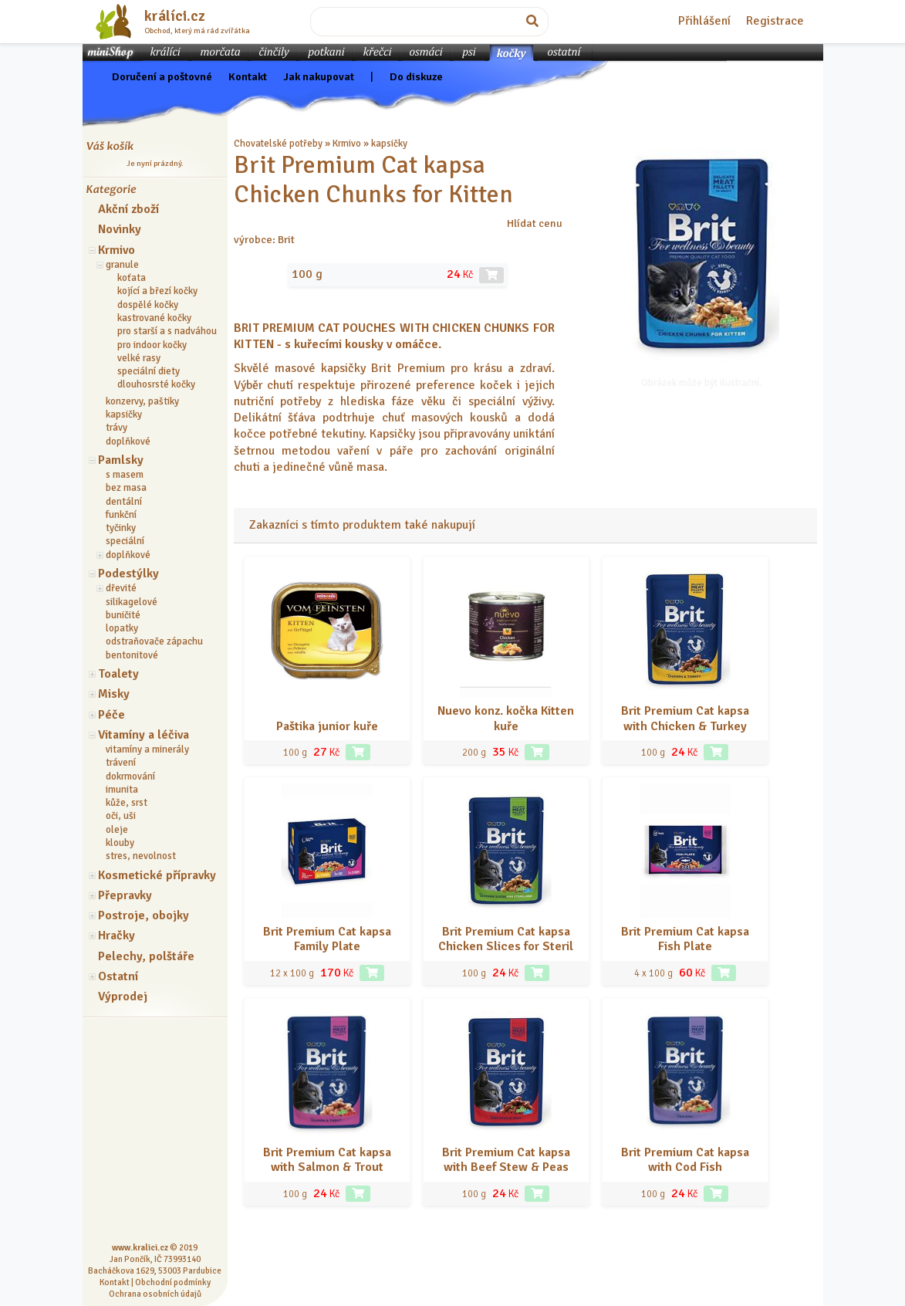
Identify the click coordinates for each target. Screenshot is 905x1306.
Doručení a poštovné (162, 76)
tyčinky (121, 528)
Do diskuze (416, 76)
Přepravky (125, 895)
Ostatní (118, 976)
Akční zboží (128, 209)
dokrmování (130, 776)
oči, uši (121, 816)
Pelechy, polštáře (146, 956)
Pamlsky (121, 460)
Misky (114, 694)
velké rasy (138, 358)
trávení (121, 762)
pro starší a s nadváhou (167, 331)
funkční (121, 515)
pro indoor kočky (152, 345)
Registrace (775, 21)
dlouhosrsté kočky (156, 384)
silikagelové (131, 602)
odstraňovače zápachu (154, 641)
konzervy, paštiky (142, 401)
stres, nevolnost (141, 856)
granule (122, 265)
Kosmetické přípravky (157, 875)
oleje (117, 830)
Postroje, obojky (143, 915)
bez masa (126, 488)
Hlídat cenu (534, 223)
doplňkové (128, 441)
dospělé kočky (147, 305)
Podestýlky (128, 573)
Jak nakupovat (318, 76)
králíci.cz (174, 16)
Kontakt (247, 76)
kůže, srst (126, 803)
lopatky (122, 628)
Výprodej (122, 996)
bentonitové (132, 655)
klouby (120, 843)
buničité (123, 615)
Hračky (116, 935)
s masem (125, 475)
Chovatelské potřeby (278, 143)
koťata (131, 278)
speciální (125, 541)
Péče (111, 714)
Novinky (119, 229)
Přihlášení (704, 21)
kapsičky (124, 414)
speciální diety (148, 371)
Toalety (118, 674)
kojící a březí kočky (157, 291)
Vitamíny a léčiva (143, 735)
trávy (116, 427)
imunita (122, 789)
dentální (124, 502)
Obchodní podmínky (173, 1282)
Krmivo (116, 250)
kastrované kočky (154, 318)
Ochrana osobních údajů (155, 1293)
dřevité (121, 588)
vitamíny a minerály (147, 749)
